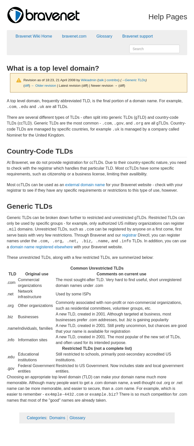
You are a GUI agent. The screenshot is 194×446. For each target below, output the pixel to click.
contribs (112, 80)
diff (27, 85)
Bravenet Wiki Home (34, 36)
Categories (36, 418)
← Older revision (43, 85)
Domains (57, 418)
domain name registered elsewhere (41, 247)
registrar (129, 235)
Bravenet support (137, 36)
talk (101, 80)
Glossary (104, 36)
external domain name (85, 185)
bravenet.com (74, 36)
